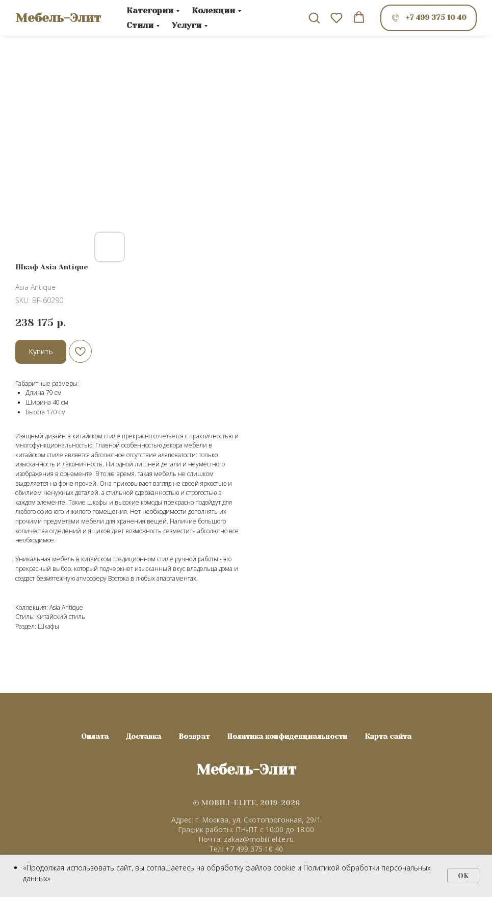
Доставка (143, 736)
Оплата (95, 736)
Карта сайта (388, 736)
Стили (139, 25)
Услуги (186, 25)
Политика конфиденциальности (287, 736)
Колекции (213, 10)
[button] (314, 17)
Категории (149, 10)
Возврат (194, 736)
